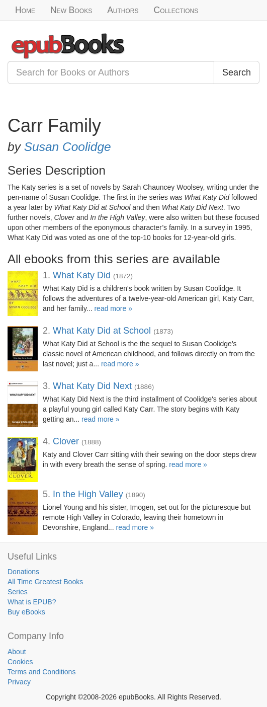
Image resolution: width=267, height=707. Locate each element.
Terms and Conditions (41, 672)
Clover (66, 441)
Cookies (20, 662)
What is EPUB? (32, 602)
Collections (176, 10)
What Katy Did (82, 275)
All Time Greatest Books (45, 582)
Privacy (19, 682)
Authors (122, 10)
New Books (71, 10)
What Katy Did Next (92, 386)
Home (25, 10)
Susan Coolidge (67, 146)
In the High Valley (88, 494)
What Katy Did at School (102, 331)
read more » (113, 308)
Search (236, 72)
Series (18, 592)
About (17, 652)
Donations (23, 572)
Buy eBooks (26, 612)
